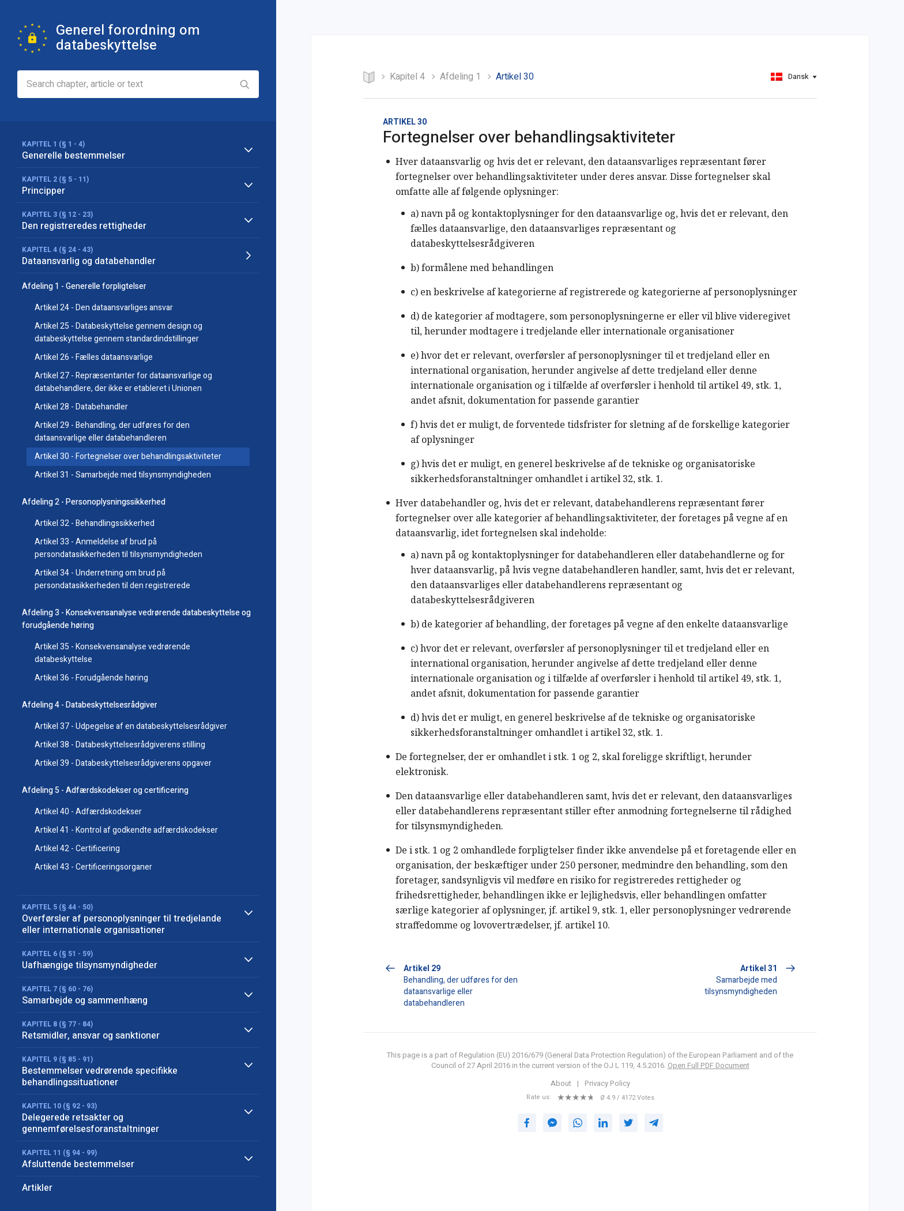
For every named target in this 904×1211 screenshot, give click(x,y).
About (561, 1083)
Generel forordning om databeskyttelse (128, 37)
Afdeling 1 (460, 77)
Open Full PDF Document (708, 1065)
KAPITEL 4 (407, 77)
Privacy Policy (607, 1083)
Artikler (37, 1188)
